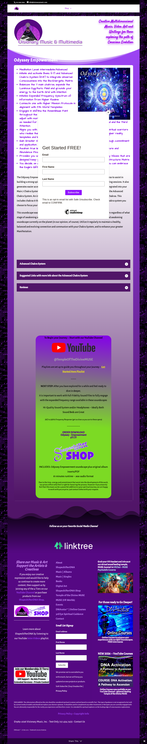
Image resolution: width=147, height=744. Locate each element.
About (109, 8)
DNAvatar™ (88, 8)
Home (59, 8)
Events (77, 8)
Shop (67, 8)
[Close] (108, 112)
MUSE (98, 8)
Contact (121, 8)
